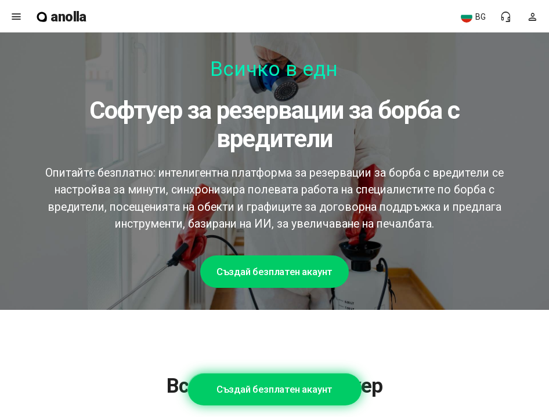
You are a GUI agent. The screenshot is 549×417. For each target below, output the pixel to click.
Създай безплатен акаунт (274, 271)
